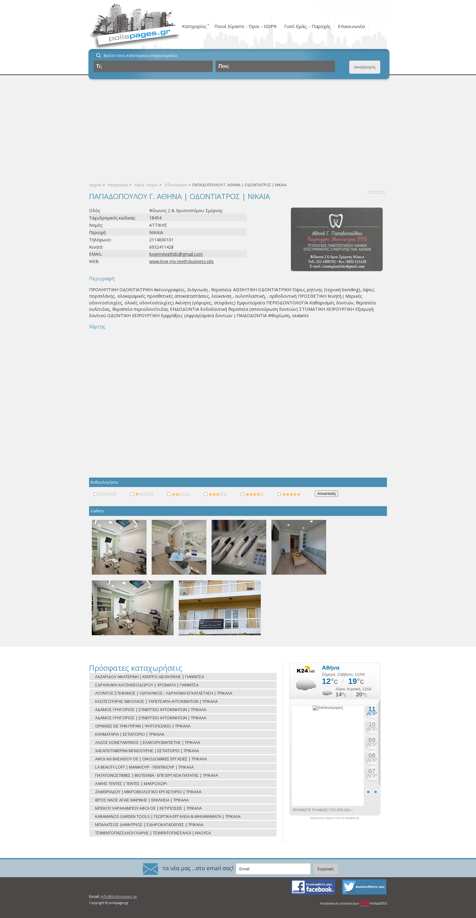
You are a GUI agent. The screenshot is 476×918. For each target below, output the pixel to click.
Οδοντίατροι (176, 184)
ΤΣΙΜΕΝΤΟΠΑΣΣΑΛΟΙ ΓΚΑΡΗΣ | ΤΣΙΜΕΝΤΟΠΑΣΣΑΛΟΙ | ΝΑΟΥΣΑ (153, 833)
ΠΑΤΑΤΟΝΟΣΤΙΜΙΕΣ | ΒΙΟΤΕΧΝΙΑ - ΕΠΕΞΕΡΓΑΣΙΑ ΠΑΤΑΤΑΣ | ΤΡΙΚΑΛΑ (156, 775)
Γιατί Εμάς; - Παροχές (307, 26)
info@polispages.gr (119, 896)
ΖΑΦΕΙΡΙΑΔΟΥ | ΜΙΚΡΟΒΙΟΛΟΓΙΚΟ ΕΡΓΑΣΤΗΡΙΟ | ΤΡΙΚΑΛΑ (148, 791)
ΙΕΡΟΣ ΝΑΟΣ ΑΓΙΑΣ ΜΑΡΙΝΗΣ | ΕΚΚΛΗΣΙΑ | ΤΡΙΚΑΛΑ (141, 800)
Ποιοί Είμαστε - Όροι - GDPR (245, 26)
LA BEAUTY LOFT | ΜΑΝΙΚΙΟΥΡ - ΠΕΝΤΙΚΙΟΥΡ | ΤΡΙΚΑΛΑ (144, 767)
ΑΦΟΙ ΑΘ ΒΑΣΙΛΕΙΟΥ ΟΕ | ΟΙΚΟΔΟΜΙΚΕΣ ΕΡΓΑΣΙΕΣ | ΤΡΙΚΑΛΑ (151, 759)
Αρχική (95, 184)
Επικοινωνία (351, 26)
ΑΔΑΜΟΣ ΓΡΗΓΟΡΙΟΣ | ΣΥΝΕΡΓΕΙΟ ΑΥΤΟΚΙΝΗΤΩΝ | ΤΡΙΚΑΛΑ (150, 709)
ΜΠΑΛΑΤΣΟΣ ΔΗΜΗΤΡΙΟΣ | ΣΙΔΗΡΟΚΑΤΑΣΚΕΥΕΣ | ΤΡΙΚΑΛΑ (149, 824)
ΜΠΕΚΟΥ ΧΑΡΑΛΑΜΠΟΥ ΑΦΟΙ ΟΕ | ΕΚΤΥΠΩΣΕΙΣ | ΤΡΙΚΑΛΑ (148, 808)
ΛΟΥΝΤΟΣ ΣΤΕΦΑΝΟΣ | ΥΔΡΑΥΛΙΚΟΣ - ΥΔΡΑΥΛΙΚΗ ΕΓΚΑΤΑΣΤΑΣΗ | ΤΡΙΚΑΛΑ (163, 693)
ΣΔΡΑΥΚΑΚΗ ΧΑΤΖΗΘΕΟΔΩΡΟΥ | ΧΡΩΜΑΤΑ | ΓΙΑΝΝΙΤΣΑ (146, 685)
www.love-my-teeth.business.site (181, 261)
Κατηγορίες (194, 26)
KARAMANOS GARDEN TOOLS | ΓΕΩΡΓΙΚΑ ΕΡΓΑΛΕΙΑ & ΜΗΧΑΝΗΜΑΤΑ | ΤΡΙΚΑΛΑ (167, 816)
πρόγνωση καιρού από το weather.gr (334, 818)
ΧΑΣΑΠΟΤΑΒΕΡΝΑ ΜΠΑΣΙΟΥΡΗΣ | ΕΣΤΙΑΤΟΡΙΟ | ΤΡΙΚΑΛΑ (147, 750)
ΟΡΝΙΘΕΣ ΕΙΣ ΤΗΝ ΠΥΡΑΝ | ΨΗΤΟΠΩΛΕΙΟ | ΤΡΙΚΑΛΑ (142, 726)
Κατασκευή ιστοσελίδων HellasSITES (353, 903)
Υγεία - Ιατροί (146, 184)
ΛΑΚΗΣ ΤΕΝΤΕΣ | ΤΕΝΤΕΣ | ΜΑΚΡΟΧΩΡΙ (131, 783)
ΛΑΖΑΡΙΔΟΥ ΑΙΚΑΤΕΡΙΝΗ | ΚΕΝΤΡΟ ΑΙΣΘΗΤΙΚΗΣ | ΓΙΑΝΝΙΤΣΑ (149, 676)
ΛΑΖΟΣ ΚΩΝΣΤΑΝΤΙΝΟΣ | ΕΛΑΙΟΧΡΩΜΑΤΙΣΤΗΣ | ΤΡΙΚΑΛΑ (147, 742)
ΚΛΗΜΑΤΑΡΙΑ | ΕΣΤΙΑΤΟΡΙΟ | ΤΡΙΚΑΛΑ (129, 734)
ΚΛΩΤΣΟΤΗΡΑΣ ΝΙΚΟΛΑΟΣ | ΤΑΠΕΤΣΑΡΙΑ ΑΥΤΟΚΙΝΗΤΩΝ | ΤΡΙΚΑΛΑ (156, 701)
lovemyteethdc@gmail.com (176, 254)
